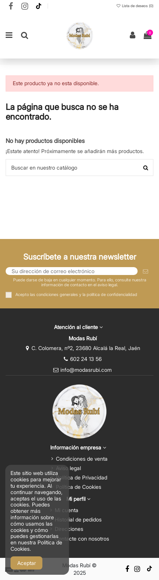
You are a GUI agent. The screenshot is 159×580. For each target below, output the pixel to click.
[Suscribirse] (145, 271)
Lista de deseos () (134, 6)
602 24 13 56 (86, 359)
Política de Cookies (78, 487)
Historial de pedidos (78, 519)
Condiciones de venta (82, 458)
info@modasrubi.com (86, 370)
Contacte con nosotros (82, 538)
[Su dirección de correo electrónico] (72, 271)
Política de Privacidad (81, 477)
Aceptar (26, 563)
